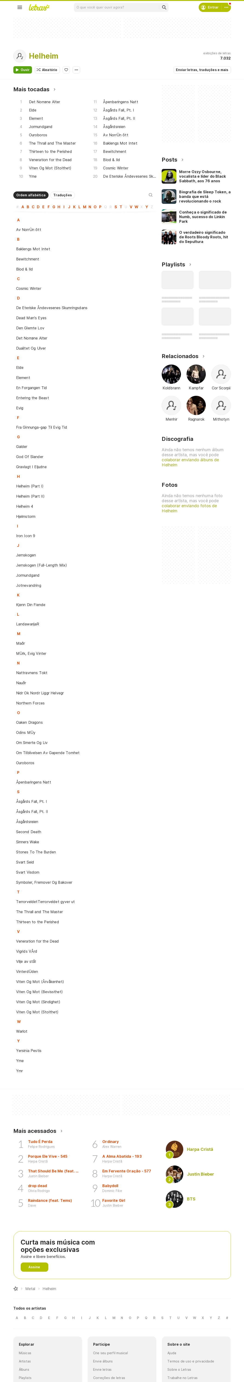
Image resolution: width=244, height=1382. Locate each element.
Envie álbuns (103, 1361)
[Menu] (19, 7)
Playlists (25, 1378)
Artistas (25, 1361)
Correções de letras (109, 1378)
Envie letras (102, 1369)
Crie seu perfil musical (110, 1353)
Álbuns (24, 1369)
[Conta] (226, 7)
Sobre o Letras (179, 1369)
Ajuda (171, 1353)
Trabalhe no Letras (182, 1378)
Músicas (25, 1353)
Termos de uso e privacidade (190, 1361)
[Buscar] (164, 7)
